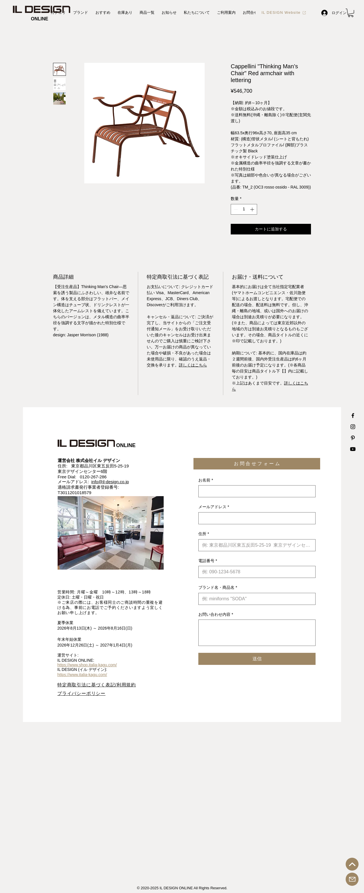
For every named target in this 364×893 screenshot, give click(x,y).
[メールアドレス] (255, 518)
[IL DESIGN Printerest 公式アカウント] (353, 438)
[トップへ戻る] (352, 864)
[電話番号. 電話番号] (255, 572)
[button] (351, 13)
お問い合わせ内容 (215, 615)
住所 (203, 534)
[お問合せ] (352, 879)
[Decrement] (235, 209)
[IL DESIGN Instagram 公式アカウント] (353, 427)
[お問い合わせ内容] (257, 632)
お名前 (205, 480)
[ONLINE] (39, 19)
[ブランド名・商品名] (255, 599)
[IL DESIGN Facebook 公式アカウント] (353, 415)
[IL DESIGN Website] (283, 12)
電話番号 (207, 561)
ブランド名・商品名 (217, 588)
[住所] (255, 545)
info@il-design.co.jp (110, 481)
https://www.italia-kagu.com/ (82, 674)
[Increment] (252, 209)
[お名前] (255, 491)
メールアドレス (213, 507)
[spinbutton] (244, 209)
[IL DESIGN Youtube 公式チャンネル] (353, 449)
